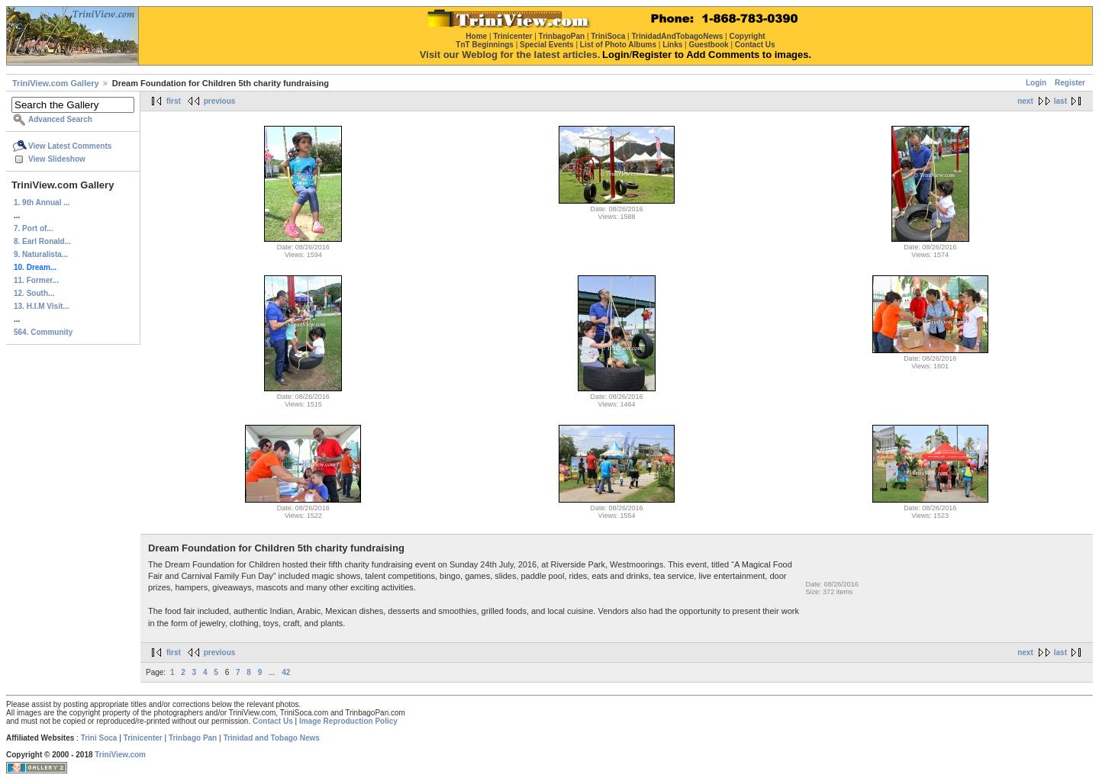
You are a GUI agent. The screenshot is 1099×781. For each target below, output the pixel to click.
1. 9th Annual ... (42, 202)
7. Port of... (33, 228)
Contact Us (273, 721)
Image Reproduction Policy (348, 721)
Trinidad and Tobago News (271, 738)
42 (286, 672)
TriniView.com (120, 754)
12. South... (34, 293)
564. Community (43, 332)
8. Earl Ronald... (42, 241)
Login (1036, 83)
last (1060, 101)
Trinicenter (143, 738)
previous (220, 101)
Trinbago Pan (193, 738)
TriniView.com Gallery (55, 83)
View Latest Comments (69, 146)
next (1025, 101)
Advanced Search (60, 119)
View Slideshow (56, 159)
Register (1070, 83)
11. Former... (36, 280)
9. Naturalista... (41, 254)
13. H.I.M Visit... (41, 306)
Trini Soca (99, 738)
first (173, 101)
